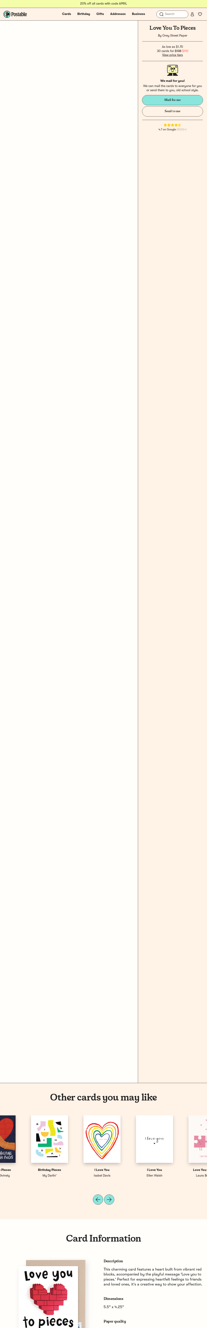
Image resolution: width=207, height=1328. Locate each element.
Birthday (83, 14)
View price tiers (172, 55)
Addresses (118, 14)
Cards (66, 14)
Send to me (172, 111)
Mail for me (172, 100)
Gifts (100, 14)
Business (138, 14)
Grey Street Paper (174, 35)
